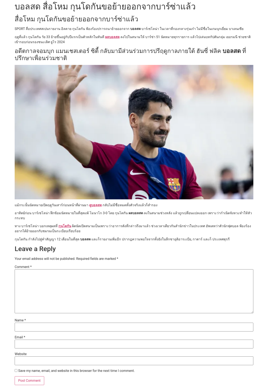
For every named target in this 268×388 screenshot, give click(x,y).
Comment (23, 267)
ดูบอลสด (95, 205)
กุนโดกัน (64, 226)
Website (21, 354)
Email (20, 337)
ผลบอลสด (112, 37)
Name (20, 320)
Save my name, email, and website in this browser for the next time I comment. (76, 371)
